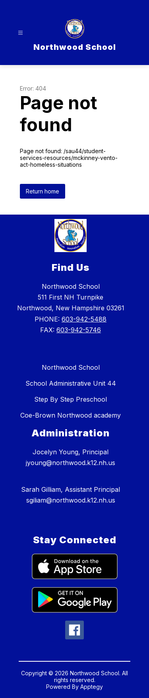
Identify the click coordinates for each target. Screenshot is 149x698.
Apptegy (91, 686)
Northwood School (71, 367)
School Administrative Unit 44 (70, 383)
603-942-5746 (78, 330)
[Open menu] (20, 32)
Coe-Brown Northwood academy (70, 415)
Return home (42, 191)
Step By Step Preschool (70, 399)
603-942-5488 (84, 319)
